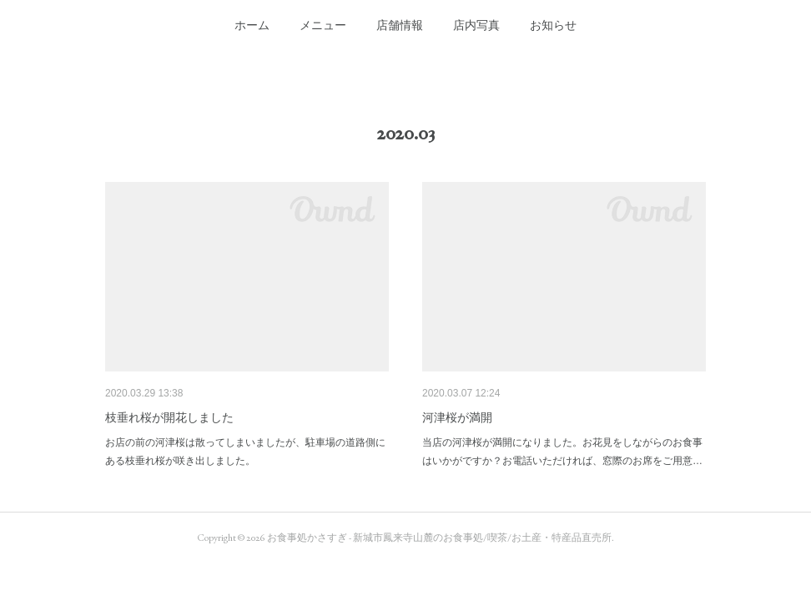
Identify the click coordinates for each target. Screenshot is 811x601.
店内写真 (476, 25)
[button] (251, 25)
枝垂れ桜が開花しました (169, 417)
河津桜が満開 (457, 417)
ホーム (251, 25)
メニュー (323, 25)
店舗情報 (399, 25)
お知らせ (553, 25)
